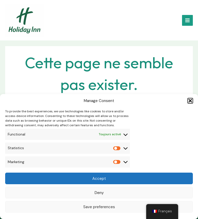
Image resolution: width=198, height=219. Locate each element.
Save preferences (99, 206)
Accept (99, 178)
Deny (99, 192)
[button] (190, 100)
